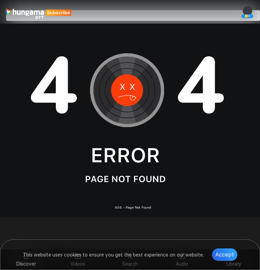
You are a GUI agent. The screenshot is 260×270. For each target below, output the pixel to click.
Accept (224, 254)
